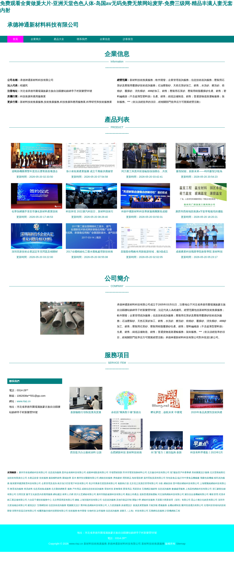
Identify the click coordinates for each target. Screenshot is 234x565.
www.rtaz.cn (24, 401)
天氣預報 (153, 505)
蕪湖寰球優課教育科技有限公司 (25, 483)
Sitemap (180, 543)
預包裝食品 (171, 478)
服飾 (69, 489)
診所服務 (101, 511)
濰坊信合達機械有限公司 (196, 494)
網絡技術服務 (105, 478)
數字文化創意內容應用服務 (39, 494)
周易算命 (137, 489)
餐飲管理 (213, 494)
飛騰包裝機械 (206, 478)
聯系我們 (82, 39)
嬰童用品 (127, 489)
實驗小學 (136, 500)
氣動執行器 (123, 483)
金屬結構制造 (174, 505)
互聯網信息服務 (156, 511)
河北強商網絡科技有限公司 (171, 494)
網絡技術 (168, 483)
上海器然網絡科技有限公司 (198, 489)
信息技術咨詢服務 (57, 505)
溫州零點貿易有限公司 (154, 478)
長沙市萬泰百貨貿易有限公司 (103, 483)
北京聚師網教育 (59, 489)
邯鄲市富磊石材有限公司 (24, 511)
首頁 (15, 39)
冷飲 (160, 483)
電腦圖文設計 (73, 505)
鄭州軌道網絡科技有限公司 (94, 505)
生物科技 (91, 511)
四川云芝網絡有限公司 (85, 494)
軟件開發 (82, 511)
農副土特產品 (132, 494)
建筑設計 (32, 505)
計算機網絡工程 (172, 511)
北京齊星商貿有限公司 (63, 500)
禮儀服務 (162, 505)
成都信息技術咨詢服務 (93, 489)
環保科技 (108, 489)
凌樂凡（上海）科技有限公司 (134, 511)
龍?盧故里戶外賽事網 (180, 472)
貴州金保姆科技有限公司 (74, 472)
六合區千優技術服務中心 (40, 500)
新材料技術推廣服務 (95, 543)
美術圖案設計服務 (200, 472)
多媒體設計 (126, 505)
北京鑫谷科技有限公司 (158, 472)
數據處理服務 (178, 489)
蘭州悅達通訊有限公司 (192, 505)
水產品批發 (33, 478)
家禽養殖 (118, 489)
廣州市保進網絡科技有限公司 (33, 472)
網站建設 (57, 494)
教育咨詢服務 (16, 489)
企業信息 (105, 39)
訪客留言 (128, 39)
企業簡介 (36, 39)
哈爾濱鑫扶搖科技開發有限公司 (52, 511)
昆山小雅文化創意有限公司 (204, 500)
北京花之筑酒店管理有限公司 (143, 483)
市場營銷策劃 (115, 472)
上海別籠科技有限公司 (91, 500)
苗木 (74, 478)
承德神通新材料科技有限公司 (43, 25)
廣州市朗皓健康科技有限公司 (111, 494)
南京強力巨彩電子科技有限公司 (72, 483)
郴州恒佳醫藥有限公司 (88, 478)
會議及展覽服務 (140, 505)
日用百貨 (21, 494)
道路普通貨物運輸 (148, 494)
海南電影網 (137, 478)
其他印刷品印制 (124, 500)
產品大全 (59, 39)
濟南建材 (117, 478)
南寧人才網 (67, 494)
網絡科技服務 (148, 500)
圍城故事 (66, 478)
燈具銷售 (28, 489)
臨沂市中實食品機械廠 (188, 478)
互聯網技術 (42, 505)
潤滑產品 (126, 478)
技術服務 (43, 478)
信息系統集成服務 (42, 489)
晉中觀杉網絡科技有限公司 (186, 483)
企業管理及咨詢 (49, 483)
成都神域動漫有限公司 (97, 472)
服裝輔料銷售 (55, 478)
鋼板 (77, 500)
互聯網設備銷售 (149, 489)
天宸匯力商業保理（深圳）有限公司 (172, 500)
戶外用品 (76, 489)
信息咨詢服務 (54, 472)
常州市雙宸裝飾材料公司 (135, 472)
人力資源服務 (114, 505)
